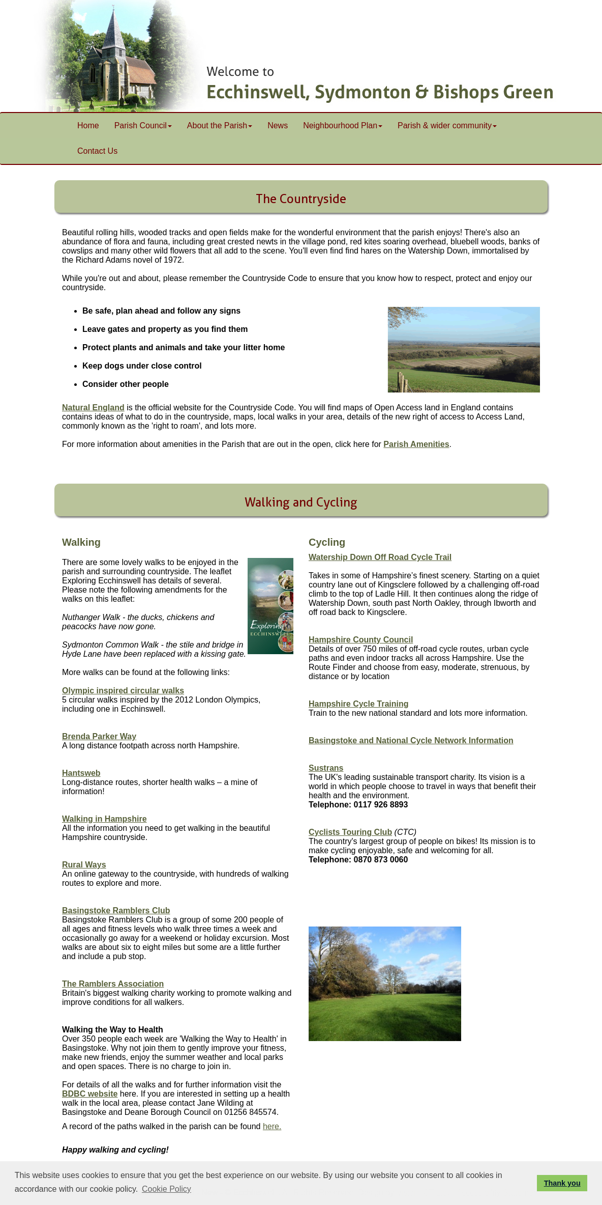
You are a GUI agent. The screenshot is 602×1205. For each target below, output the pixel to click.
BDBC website (89, 1093)
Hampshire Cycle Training (359, 703)
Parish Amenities (416, 444)
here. (272, 1126)
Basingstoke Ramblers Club (116, 910)
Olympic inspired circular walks (123, 690)
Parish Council (143, 125)
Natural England (93, 407)
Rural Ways (84, 864)
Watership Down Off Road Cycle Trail (380, 557)
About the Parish (219, 125)
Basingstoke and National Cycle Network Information (411, 740)
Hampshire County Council (361, 639)
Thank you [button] (562, 1183)
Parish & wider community (447, 125)
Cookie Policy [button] (166, 1189)
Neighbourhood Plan (342, 125)
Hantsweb (81, 773)
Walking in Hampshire (104, 819)
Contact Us (97, 151)
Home (88, 125)
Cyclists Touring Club (350, 832)
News (277, 125)
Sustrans (326, 768)
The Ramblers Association (113, 983)
